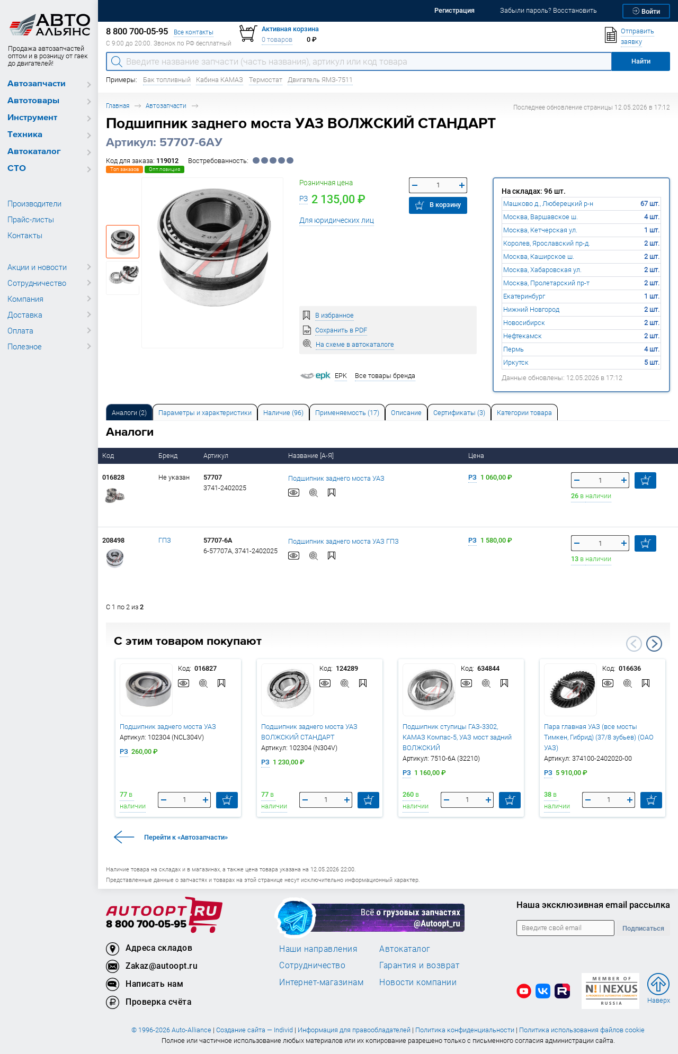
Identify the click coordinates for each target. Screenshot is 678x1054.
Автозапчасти (36, 83)
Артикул (216, 455)
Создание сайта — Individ (254, 1029)
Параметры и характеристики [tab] (205, 412)
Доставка (24, 314)
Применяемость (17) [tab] (347, 412)
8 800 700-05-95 (146, 925)
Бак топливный (167, 79)
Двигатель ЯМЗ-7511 (320, 79)
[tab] (129, 412)
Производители (34, 203)
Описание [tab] (406, 412)
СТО (16, 168)
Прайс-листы (30, 219)
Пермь (513, 349)
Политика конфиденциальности (464, 1029)
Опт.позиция (164, 169)
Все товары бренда (385, 375)
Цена (477, 455)
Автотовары (33, 100)
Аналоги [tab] (129, 412)
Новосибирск (524, 322)
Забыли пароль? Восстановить (548, 10)
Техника (24, 134)
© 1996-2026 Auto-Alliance (171, 1029)
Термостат (265, 79)
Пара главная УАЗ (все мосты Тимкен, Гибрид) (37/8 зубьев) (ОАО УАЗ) (599, 737)
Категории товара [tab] (524, 412)
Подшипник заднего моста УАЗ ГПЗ (343, 540)
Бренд (168, 455)
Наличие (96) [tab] (283, 412)
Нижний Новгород (531, 309)
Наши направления (318, 948)
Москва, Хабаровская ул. (542, 269)
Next (654, 644)
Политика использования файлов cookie (582, 1029)
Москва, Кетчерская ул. (540, 230)
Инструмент (32, 117)
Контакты (24, 235)
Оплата (20, 330)
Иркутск (516, 362)
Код (108, 455)
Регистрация (454, 10)
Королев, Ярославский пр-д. (546, 243)
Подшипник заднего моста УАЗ (336, 477)
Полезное (24, 346)
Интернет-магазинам (321, 982)
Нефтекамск (522, 335)
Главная (117, 106)
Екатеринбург (524, 296)
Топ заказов (124, 169)
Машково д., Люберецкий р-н (548, 203)
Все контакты (193, 32)
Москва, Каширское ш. (538, 256)
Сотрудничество (36, 282)
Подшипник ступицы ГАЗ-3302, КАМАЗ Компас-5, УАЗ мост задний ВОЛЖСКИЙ (457, 737)
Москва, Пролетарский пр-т (546, 282)
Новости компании (418, 982)
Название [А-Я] (311, 455)
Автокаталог (34, 151)
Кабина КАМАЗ (219, 79)
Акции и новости (37, 267)
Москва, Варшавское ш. (540, 216)
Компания (25, 298)
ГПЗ (164, 540)
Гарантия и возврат (419, 965)
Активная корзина (290, 28)
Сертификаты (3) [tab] (459, 412)
